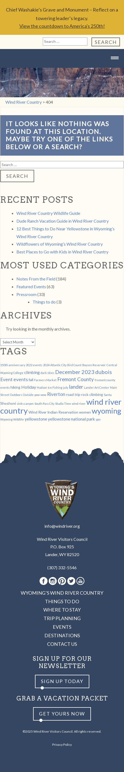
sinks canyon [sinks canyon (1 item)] (25, 403)
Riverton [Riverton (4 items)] (56, 394)
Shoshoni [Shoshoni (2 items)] (8, 403)
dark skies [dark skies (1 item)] (47, 372)
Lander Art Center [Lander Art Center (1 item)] (96, 387)
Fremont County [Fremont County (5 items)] (75, 379)
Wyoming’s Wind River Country (62, 593)
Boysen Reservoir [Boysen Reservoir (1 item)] (94, 365)
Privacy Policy (62, 745)
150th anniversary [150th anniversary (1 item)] (12, 365)
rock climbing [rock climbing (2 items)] (92, 394)
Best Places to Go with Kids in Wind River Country (62, 251)
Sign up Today (62, 681)
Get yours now (62, 714)
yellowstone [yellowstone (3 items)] (36, 418)
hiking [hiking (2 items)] (15, 387)
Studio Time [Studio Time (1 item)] (63, 403)
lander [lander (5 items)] (76, 387)
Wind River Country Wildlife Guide (48, 213)
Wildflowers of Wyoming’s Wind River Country (59, 243)
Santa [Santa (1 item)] (108, 394)
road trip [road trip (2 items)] (73, 394)
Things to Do (62, 601)
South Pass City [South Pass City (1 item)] (44, 403)
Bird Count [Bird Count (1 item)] (74, 365)
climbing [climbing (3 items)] (32, 372)
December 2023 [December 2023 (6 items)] (74, 372)
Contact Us (62, 644)
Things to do (44, 301)
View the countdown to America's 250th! (62, 26)
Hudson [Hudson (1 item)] (42, 387)
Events (62, 627)
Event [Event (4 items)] (6, 379)
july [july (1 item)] (65, 387)
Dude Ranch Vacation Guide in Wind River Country (62, 220)
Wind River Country (62, 68)
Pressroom (26, 294)
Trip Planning (62, 618)
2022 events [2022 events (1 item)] (34, 365)
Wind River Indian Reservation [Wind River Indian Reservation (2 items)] (53, 412)
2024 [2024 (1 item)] (46, 365)
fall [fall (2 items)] (31, 379)
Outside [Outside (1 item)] (28, 394)
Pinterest (62, 581)
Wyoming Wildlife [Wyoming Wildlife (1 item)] (12, 419)
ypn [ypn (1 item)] (98, 419)
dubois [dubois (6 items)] (103, 372)
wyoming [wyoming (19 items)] (106, 410)
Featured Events (31, 286)
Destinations (62, 635)
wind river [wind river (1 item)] (79, 403)
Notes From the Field (35, 278)
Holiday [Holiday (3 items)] (28, 386)
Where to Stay (62, 610)
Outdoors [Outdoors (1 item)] (16, 394)
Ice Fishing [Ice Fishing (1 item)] (55, 387)
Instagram (53, 581)
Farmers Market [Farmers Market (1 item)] (45, 380)
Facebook (44, 581)
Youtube (80, 581)
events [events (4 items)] (20, 379)
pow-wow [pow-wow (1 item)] (40, 394)
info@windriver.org (62, 526)
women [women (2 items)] (85, 412)
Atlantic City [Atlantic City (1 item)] (58, 365)
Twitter (71, 581)
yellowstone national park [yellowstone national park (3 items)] (71, 418)
